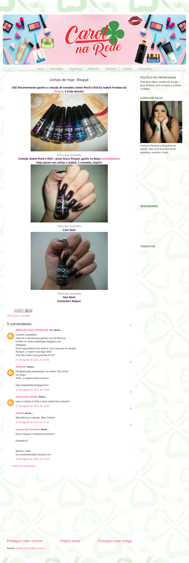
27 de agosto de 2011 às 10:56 (32, 360)
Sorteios (110, 68)
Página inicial (70, 541)
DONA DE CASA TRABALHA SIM (34, 330)
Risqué (58, 91)
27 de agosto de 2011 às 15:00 (32, 389)
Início (40, 68)
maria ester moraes (27, 396)
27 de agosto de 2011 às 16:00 (32, 406)
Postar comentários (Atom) (30, 548)
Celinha (20, 413)
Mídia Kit (93, 68)
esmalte (25, 315)
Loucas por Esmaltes (28, 429)
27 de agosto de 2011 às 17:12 (32, 422)
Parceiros (75, 68)
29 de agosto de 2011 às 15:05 (32, 459)
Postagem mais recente (24, 541)
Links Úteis (145, 68)
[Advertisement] (69, 507)
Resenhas (57, 68)
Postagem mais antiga (115, 541)
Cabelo (127, 68)
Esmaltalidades (110, 158)
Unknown (21, 366)
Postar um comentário (23, 466)
